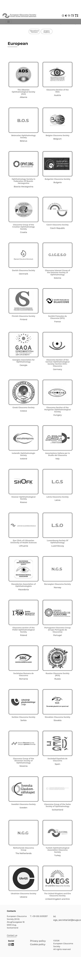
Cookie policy (37, 944)
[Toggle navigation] (8, 22)
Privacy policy (38, 940)
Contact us (12, 935)
